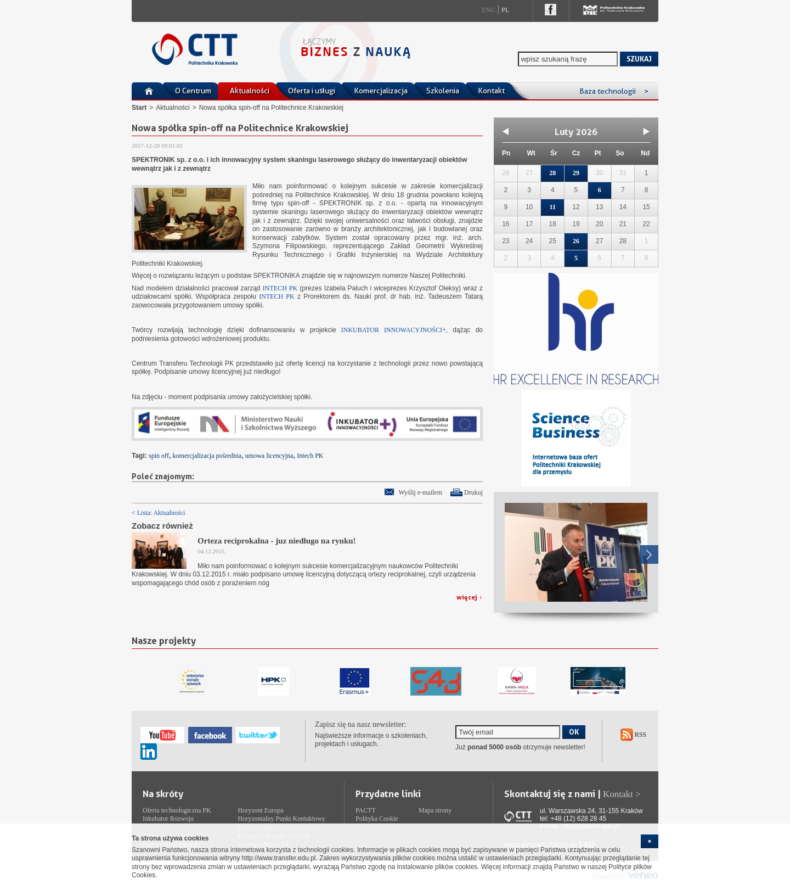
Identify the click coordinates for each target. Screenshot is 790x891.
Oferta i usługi (311, 90)
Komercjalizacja (381, 90)
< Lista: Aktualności (158, 513)
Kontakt (491, 90)
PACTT (366, 810)
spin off (159, 455)
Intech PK (310, 455)
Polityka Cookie (377, 818)
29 (576, 173)
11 (553, 207)
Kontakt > (622, 794)
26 (576, 241)
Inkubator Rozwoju (168, 818)
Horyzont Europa (261, 810)
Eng (488, 10)
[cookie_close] (649, 841)
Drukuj (473, 492)
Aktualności (249, 90)
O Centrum (193, 90)
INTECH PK (280, 288)
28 (552, 173)
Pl (505, 10)
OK (574, 731)
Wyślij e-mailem (420, 492)
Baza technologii (613, 91)
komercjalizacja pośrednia (207, 455)
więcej (466, 597)
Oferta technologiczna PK (177, 810)
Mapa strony (435, 810)
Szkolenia (442, 90)
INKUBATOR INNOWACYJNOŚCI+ (391, 330)
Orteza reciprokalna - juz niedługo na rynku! (277, 540)
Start (139, 107)
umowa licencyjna (269, 455)
